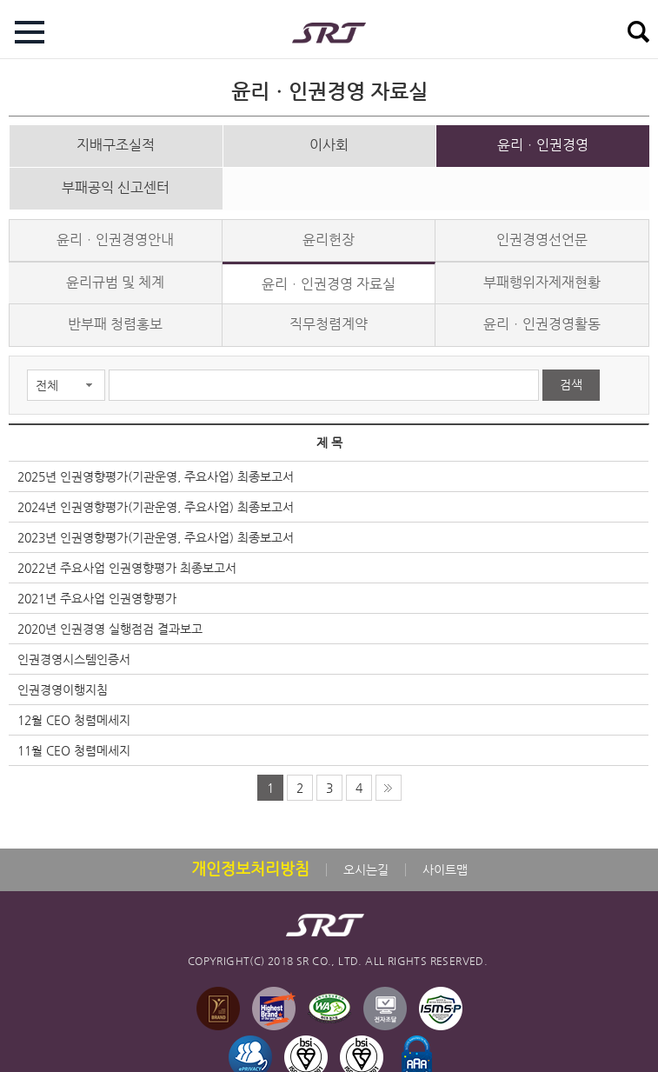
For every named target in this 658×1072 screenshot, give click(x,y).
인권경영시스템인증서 (73, 650)
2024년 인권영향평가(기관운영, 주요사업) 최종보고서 (155, 498)
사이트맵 (445, 861)
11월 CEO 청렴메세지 (73, 742)
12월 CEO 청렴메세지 (73, 711)
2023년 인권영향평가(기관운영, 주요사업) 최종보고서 (155, 529)
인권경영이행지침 (62, 681)
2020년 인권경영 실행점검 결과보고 (110, 620)
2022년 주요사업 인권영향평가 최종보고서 (126, 559)
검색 (571, 376)
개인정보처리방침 (250, 859)
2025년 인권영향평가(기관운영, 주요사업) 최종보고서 (155, 468)
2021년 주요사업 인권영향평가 (96, 589)
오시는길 (366, 861)
